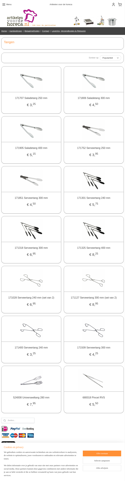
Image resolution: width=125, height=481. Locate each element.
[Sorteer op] (110, 57)
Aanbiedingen (15, 31)
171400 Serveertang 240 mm (31, 347)
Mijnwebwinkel (97, 475)
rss (62, 475)
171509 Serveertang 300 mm (93, 347)
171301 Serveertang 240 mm (93, 198)
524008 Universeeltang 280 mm (31, 397)
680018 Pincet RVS (94, 397)
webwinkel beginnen (73, 475)
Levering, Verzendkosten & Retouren (69, 31)
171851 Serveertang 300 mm (31, 198)
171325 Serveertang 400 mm (93, 247)
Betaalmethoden (32, 31)
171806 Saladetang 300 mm (94, 98)
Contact (45, 31)
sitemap (57, 475)
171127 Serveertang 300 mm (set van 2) (94, 297)
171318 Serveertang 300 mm (31, 247)
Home (4, 31)
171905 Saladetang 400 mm (31, 148)
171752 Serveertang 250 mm (93, 148)
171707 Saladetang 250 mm (31, 98)
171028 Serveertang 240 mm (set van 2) (31, 297)
